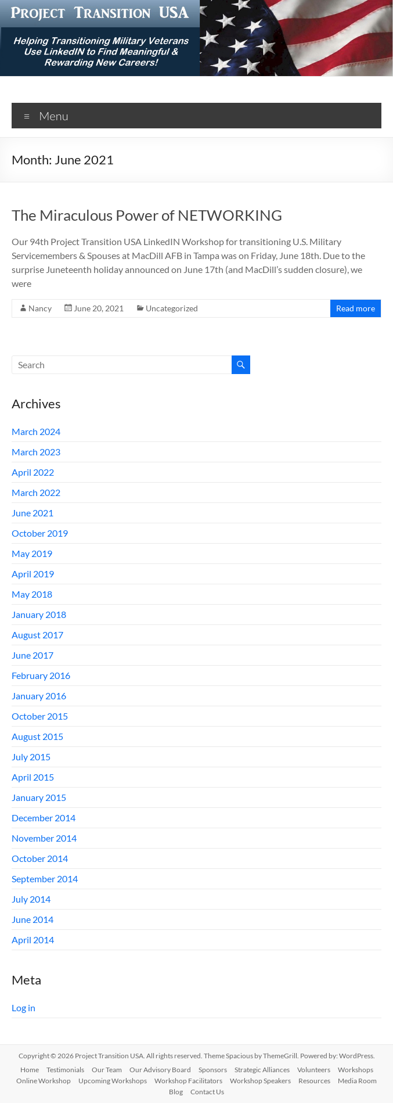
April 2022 (33, 471)
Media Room (357, 1080)
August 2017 (37, 634)
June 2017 (32, 654)
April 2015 (33, 776)
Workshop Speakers (260, 1080)
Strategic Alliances (262, 1069)
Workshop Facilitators (188, 1080)
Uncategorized (172, 308)
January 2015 (39, 797)
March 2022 (36, 492)
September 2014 (45, 878)
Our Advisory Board (160, 1069)
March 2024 (36, 431)
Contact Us (207, 1091)
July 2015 (31, 756)
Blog (176, 1091)
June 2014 (32, 919)
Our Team (107, 1069)
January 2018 (39, 614)
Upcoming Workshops (112, 1080)
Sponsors (213, 1069)
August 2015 (37, 736)
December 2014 (43, 817)
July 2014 (31, 898)
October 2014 (40, 858)
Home (29, 1069)
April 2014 (33, 939)
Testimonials (65, 1069)
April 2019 (33, 573)
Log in (23, 1007)
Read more (355, 308)
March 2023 (36, 451)
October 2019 (40, 532)
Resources (314, 1080)
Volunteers (313, 1069)
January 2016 (39, 695)
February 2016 (41, 675)
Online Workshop (43, 1080)
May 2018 (32, 593)
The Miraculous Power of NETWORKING (147, 215)
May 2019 (32, 553)
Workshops (355, 1069)
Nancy (40, 308)
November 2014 (44, 837)
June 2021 (32, 512)
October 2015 (40, 715)
